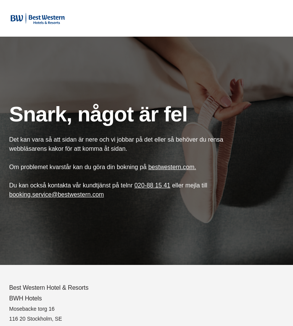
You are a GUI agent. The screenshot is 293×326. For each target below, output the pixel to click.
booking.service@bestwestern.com (56, 194)
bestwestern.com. (172, 167)
